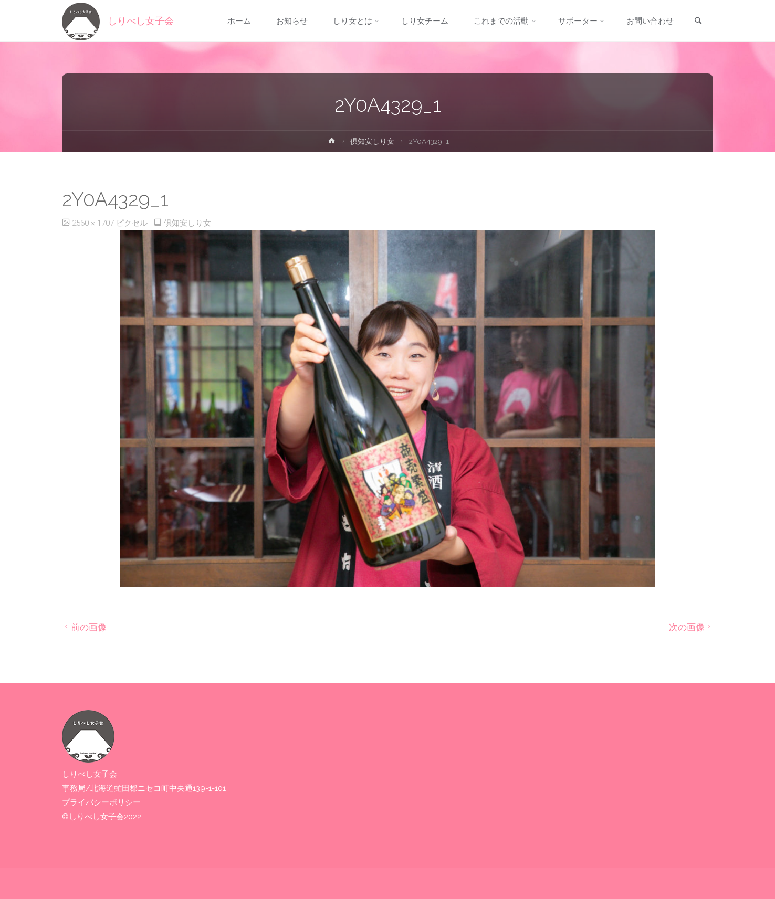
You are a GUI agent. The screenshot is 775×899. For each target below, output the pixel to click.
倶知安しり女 (372, 141)
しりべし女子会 (141, 20)
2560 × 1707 (94, 223)
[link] (697, 21)
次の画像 (691, 627)
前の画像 (84, 627)
